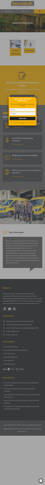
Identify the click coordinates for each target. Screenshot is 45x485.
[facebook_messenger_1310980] (41, 480)
